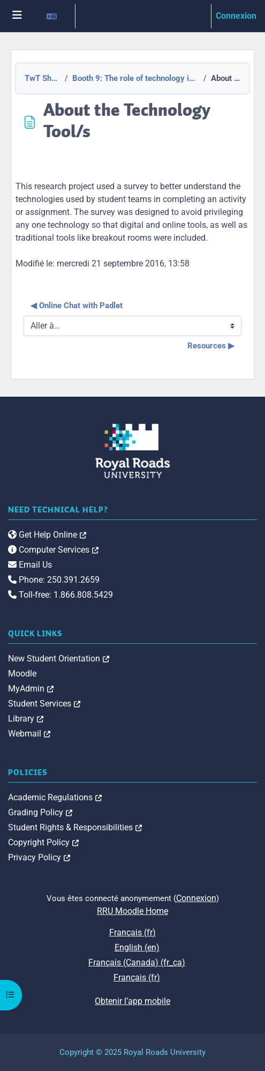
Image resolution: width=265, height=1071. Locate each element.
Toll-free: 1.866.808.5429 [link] (60, 595)
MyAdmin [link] (31, 688)
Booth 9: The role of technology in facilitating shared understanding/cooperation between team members (134, 78)
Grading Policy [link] (40, 812)
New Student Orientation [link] (58, 658)
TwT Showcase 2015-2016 (42, 78)
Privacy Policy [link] (39, 857)
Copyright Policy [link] (43, 842)
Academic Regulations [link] (55, 797)
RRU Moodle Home (132, 911)
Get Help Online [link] (47, 535)
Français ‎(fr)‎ (132, 932)
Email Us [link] (30, 565)
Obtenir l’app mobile (132, 1001)
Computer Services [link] (53, 550)
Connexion (236, 16)
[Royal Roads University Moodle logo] (133, 450)
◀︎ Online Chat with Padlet (77, 305)
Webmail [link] (29, 733)
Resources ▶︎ (210, 346)
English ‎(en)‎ (137, 947)
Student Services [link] (44, 703)
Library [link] (25, 718)
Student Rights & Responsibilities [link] (75, 827)
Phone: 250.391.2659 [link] (54, 580)
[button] (56, 16)
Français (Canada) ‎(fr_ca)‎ (136, 962)
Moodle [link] (22, 673)
